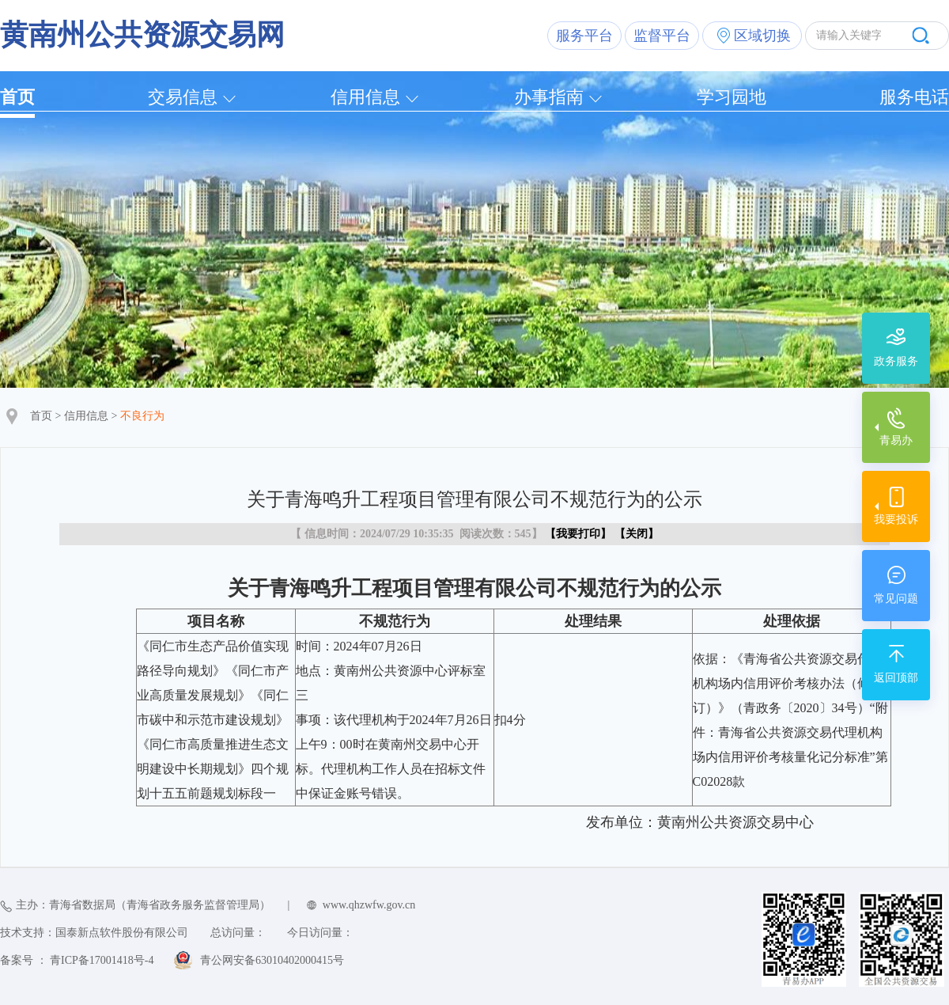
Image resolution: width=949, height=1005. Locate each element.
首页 (17, 97)
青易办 (896, 440)
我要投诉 (896, 519)
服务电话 (914, 97)
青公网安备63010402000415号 (272, 960)
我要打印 (578, 534)
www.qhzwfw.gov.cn (369, 905)
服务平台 (584, 36)
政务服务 (896, 361)
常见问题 (896, 599)
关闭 (637, 534)
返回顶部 (896, 678)
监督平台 (661, 36)
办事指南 (549, 97)
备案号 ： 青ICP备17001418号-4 (76, 960)
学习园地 (731, 97)
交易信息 (182, 97)
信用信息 (365, 97)
